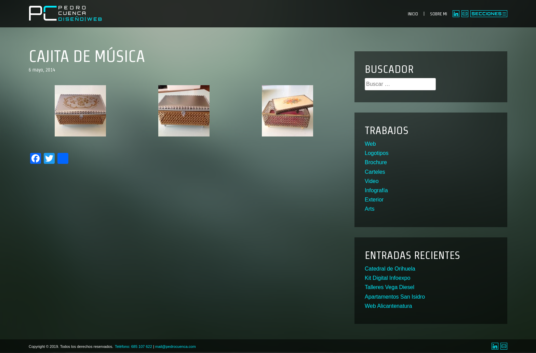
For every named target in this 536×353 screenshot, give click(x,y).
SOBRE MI (438, 13)
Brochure (376, 162)
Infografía (376, 190)
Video (372, 181)
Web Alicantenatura (388, 306)
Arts (369, 209)
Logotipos (376, 153)
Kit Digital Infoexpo (387, 278)
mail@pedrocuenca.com (175, 346)
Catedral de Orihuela (390, 269)
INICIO (413, 13)
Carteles (375, 172)
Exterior (374, 199)
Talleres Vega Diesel (389, 287)
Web (370, 144)
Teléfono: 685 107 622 (133, 346)
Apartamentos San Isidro (395, 297)
